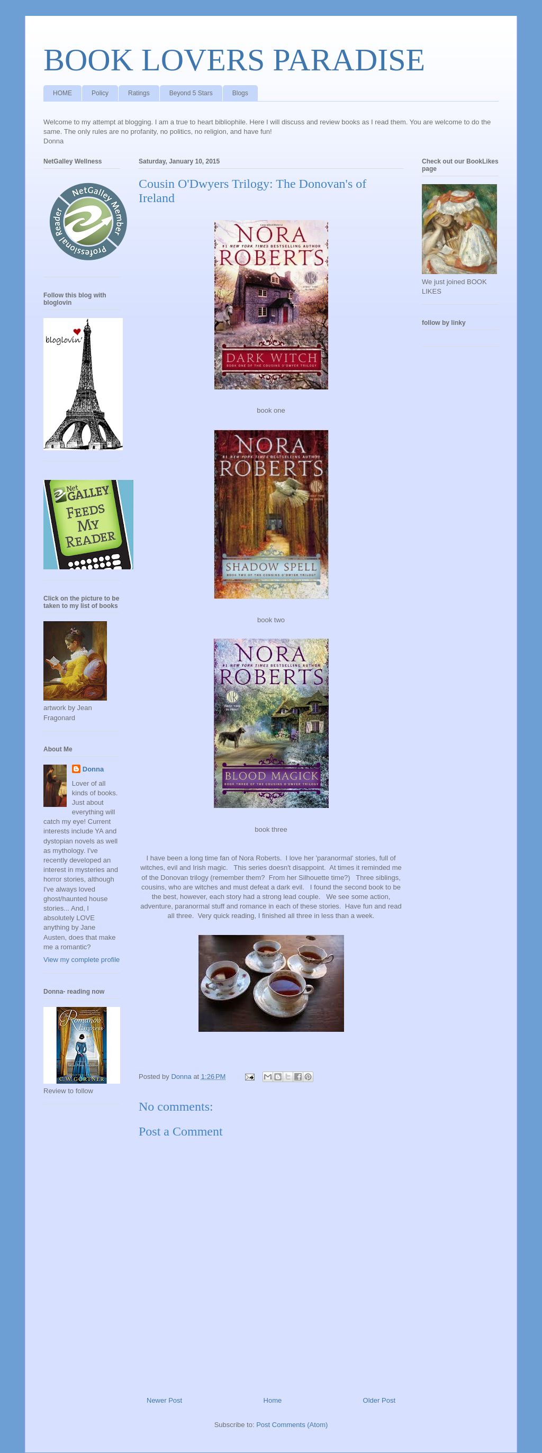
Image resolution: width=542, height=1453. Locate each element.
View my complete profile (81, 960)
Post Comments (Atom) (292, 1425)
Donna (93, 769)
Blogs (240, 93)
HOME (62, 93)
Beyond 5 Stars (191, 93)
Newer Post (164, 1400)
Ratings (139, 93)
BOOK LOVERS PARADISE (234, 59)
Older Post (379, 1400)
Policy (100, 93)
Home (273, 1400)
